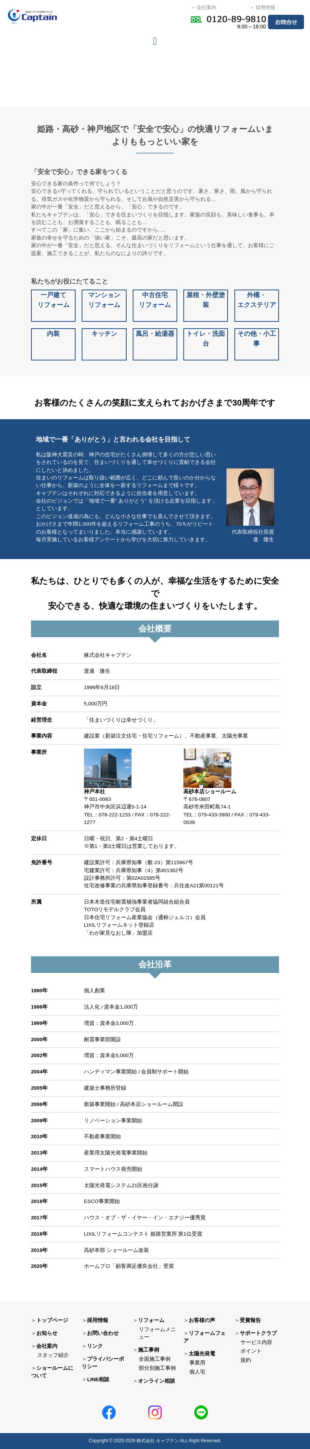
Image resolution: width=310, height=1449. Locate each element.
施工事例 (148, 1350)
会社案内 (46, 1346)
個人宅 (197, 1372)
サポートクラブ (258, 1333)
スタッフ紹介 (53, 1355)
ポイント (251, 1351)
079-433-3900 (214, 815)
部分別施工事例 (157, 1368)
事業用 (197, 1363)
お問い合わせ (103, 1333)
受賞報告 (250, 1320)
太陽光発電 (202, 1354)
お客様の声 (202, 1320)
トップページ (52, 1320)
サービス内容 (256, 1342)
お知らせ (46, 1333)
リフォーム (151, 1320)
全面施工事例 (154, 1359)
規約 (245, 1360)
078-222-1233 (115, 815)
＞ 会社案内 (204, 7)
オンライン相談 (156, 1381)
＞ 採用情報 (263, 7)
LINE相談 (98, 1379)
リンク (95, 1346)
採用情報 (97, 1320)
